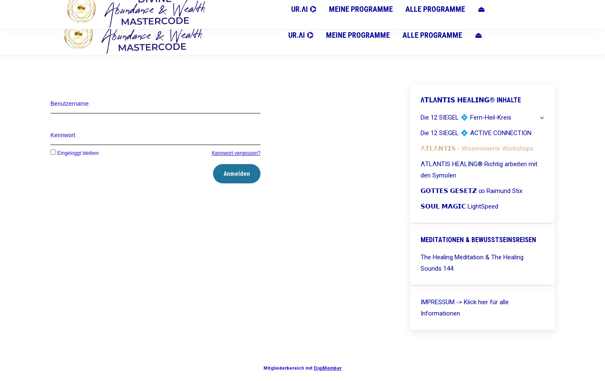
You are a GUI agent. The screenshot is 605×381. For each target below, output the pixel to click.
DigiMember (328, 368)
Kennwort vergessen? (236, 153)
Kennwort (62, 135)
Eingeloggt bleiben (74, 153)
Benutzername (69, 103)
